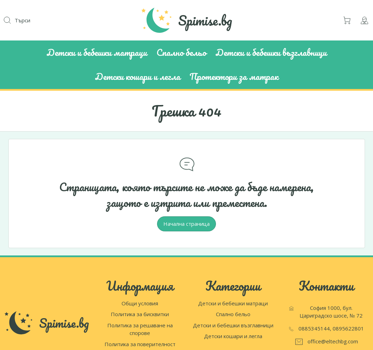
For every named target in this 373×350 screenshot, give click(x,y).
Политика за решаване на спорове (140, 329)
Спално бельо (233, 314)
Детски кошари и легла (233, 336)
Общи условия (140, 303)
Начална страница (186, 223)
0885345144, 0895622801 (331, 328)
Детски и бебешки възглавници (233, 325)
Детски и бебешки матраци (233, 303)
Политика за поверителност (140, 344)
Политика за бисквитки (140, 314)
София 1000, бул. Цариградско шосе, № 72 (331, 311)
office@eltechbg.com (333, 341)
